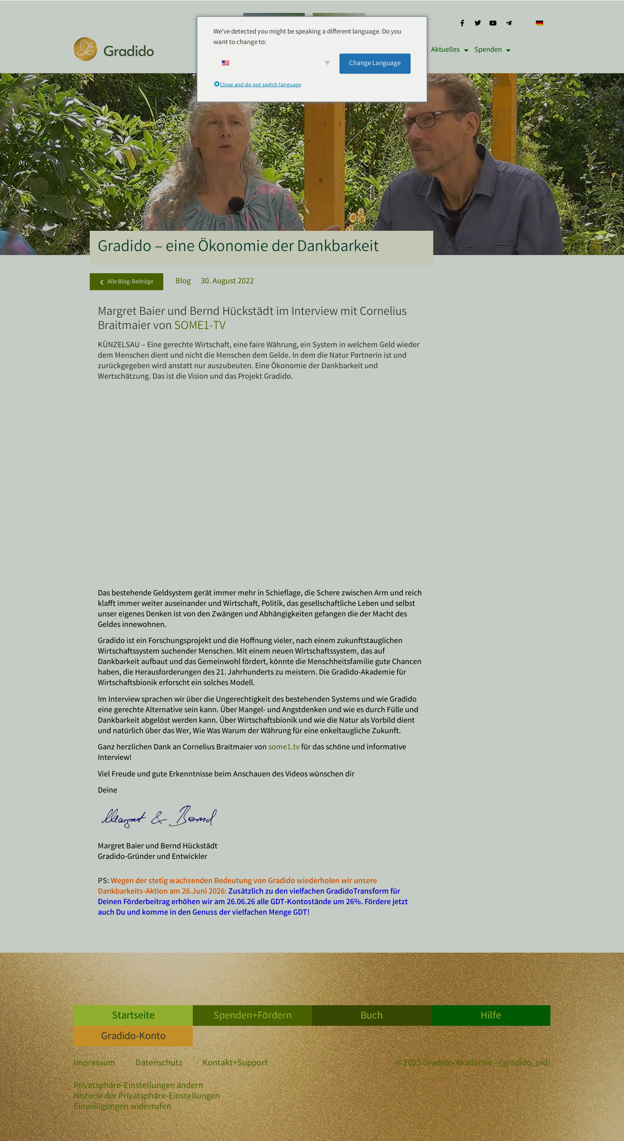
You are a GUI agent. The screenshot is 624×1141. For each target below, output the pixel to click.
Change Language (375, 63)
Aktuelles (449, 50)
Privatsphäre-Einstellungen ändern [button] (138, 1086)
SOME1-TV (200, 326)
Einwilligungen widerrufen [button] (122, 1107)
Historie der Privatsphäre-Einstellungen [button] (147, 1096)
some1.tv (283, 747)
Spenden (492, 50)
